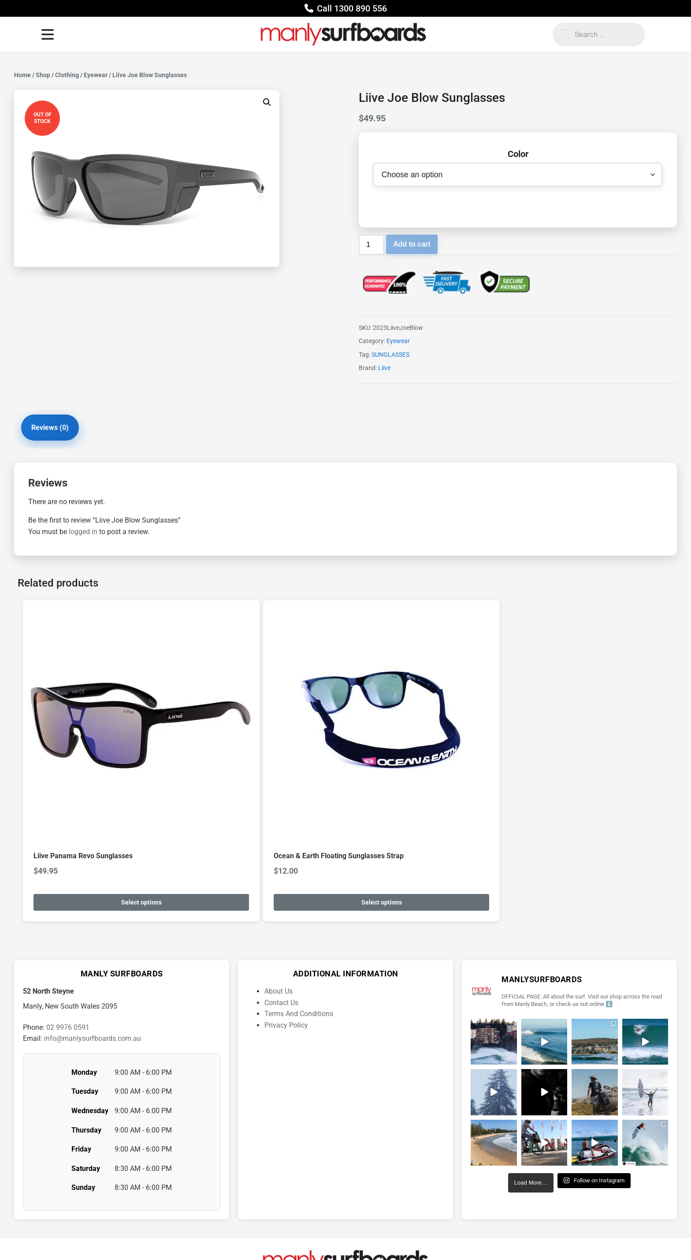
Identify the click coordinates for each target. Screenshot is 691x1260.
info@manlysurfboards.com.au (92, 965)
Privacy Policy (286, 952)
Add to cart (411, 246)
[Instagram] (303, 1236)
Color (518, 154)
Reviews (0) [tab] (57, 430)
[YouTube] (360, 1236)
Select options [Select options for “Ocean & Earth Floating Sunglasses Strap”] (250, 829)
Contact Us (281, 929)
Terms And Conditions (298, 940)
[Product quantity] (371, 246)
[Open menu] (47, 34)
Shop (43, 75)
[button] (267, 102)
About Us (278, 918)
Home (22, 75)
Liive (384, 369)
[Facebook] (331, 1236)
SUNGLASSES (390, 356)
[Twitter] (389, 1236)
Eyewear (96, 75)
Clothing (67, 75)
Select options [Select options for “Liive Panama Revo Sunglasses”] (97, 829)
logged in (83, 536)
